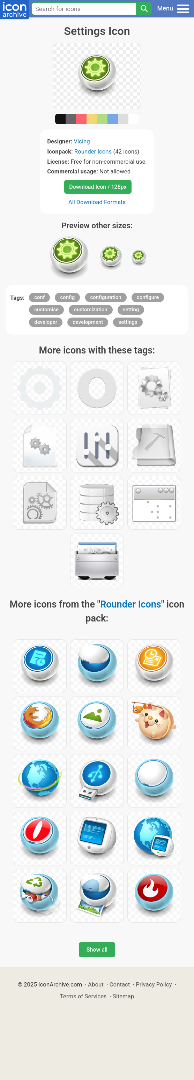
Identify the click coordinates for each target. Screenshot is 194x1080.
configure (148, 297)
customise (46, 309)
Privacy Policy (154, 984)
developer (45, 322)
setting (131, 309)
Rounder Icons (93, 151)
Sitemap (123, 996)
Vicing (82, 141)
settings (127, 322)
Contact (120, 984)
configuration (105, 297)
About (96, 984)
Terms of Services (83, 996)
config (67, 297)
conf (39, 297)
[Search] (144, 8)
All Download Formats (97, 202)
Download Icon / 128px (97, 187)
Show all (97, 949)
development (88, 322)
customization (90, 309)
